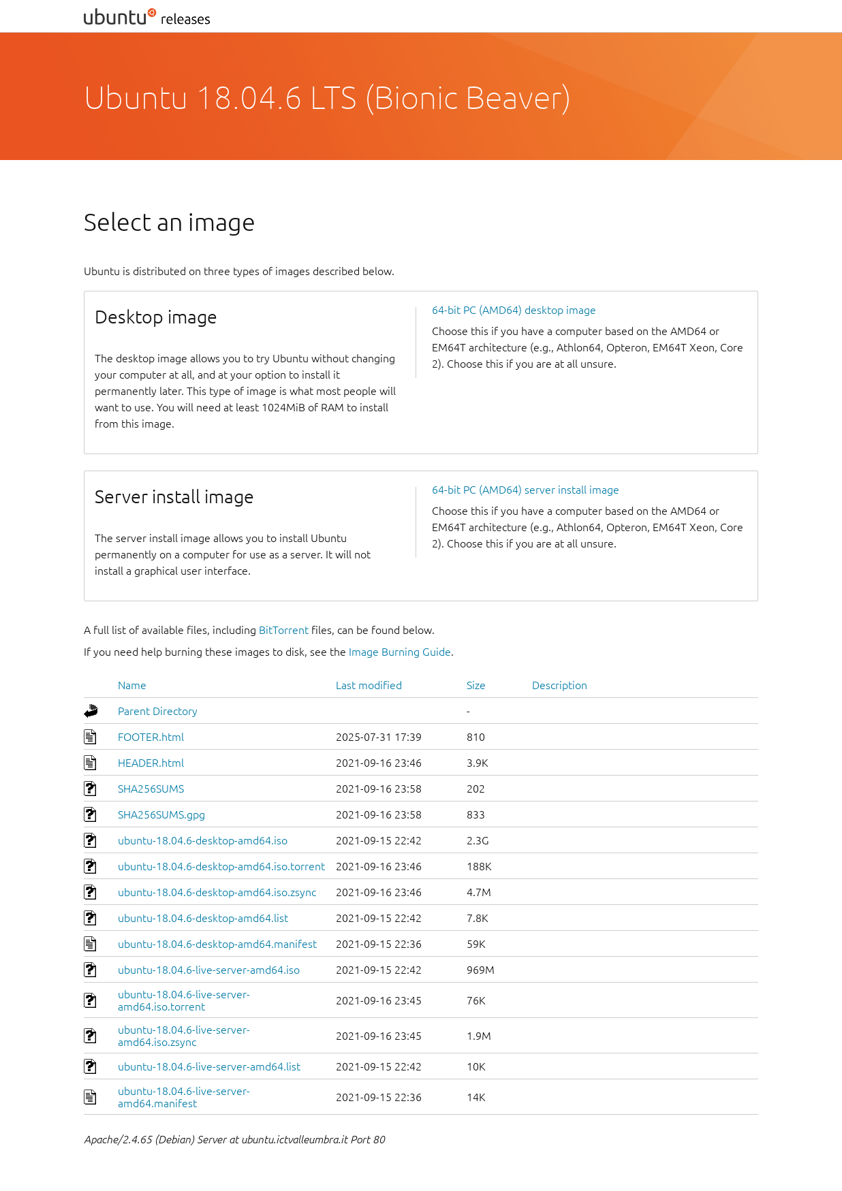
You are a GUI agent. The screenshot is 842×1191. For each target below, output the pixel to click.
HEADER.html (151, 763)
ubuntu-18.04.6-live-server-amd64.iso (209, 970)
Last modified (369, 685)
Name (132, 685)
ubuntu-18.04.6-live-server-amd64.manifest (184, 1097)
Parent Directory (158, 711)
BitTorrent (284, 630)
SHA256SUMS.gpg (161, 814)
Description (559, 685)
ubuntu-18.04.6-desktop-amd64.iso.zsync (217, 892)
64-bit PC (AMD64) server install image (525, 489)
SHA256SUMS (151, 788)
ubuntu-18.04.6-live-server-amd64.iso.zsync (184, 1035)
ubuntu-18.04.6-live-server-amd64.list (209, 1066)
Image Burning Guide (400, 652)
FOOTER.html (151, 737)
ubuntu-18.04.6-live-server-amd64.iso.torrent (184, 1000)
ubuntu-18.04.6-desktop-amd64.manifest (217, 944)
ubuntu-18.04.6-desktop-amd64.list (203, 918)
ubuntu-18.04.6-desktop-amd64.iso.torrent (221, 866)
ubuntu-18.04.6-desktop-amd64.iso (202, 840)
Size (476, 685)
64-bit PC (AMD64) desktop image (514, 310)
